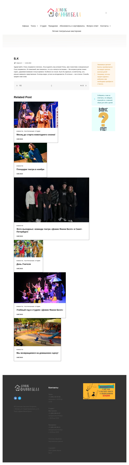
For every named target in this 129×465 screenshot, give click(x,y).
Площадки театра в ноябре (30, 169)
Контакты (105, 26)
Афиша (25, 26)
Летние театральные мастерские (66, 31)
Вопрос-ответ (92, 26)
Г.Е (19, 85)
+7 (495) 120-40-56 (54, 397)
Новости (20, 131)
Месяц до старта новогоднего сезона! (36, 134)
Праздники (53, 26)
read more (20, 139)
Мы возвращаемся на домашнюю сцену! (37, 353)
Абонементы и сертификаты (72, 26)
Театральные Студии (32, 131)
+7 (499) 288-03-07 (54, 413)
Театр (34, 26)
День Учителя (24, 264)
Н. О (83, 85)
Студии (43, 26)
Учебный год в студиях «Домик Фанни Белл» (40, 310)
